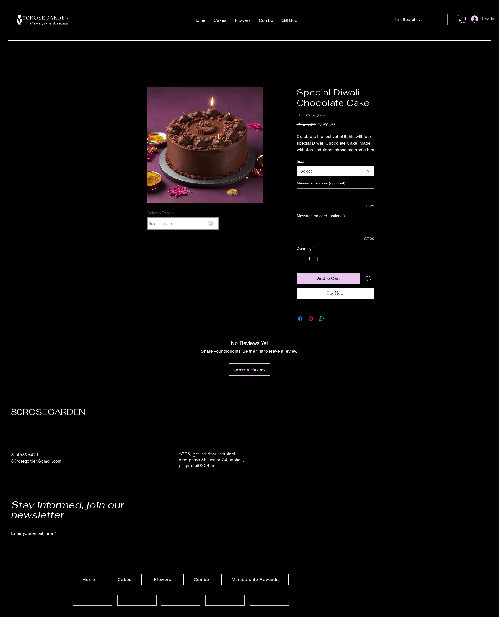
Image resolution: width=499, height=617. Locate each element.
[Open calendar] (210, 223)
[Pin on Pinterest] (310, 318)
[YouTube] (372, 460)
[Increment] (317, 259)
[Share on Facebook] (300, 318)
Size (302, 161)
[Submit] (158, 544)
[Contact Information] (137, 600)
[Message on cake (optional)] (335, 195)
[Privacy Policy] (225, 600)
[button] (462, 19)
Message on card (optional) (321, 216)
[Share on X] (332, 318)
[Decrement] (301, 259)
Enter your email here (32, 533)
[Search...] (419, 19)
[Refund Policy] (269, 600)
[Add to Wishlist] (368, 278)
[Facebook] (358, 460)
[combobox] (335, 171)
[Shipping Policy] (92, 600)
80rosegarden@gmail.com (36, 461)
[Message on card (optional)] (335, 227)
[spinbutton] (309, 259)
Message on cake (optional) (321, 183)
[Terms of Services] (180, 600)
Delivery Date (161, 213)
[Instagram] (345, 460)
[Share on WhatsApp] (321, 318)
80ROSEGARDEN (48, 412)
